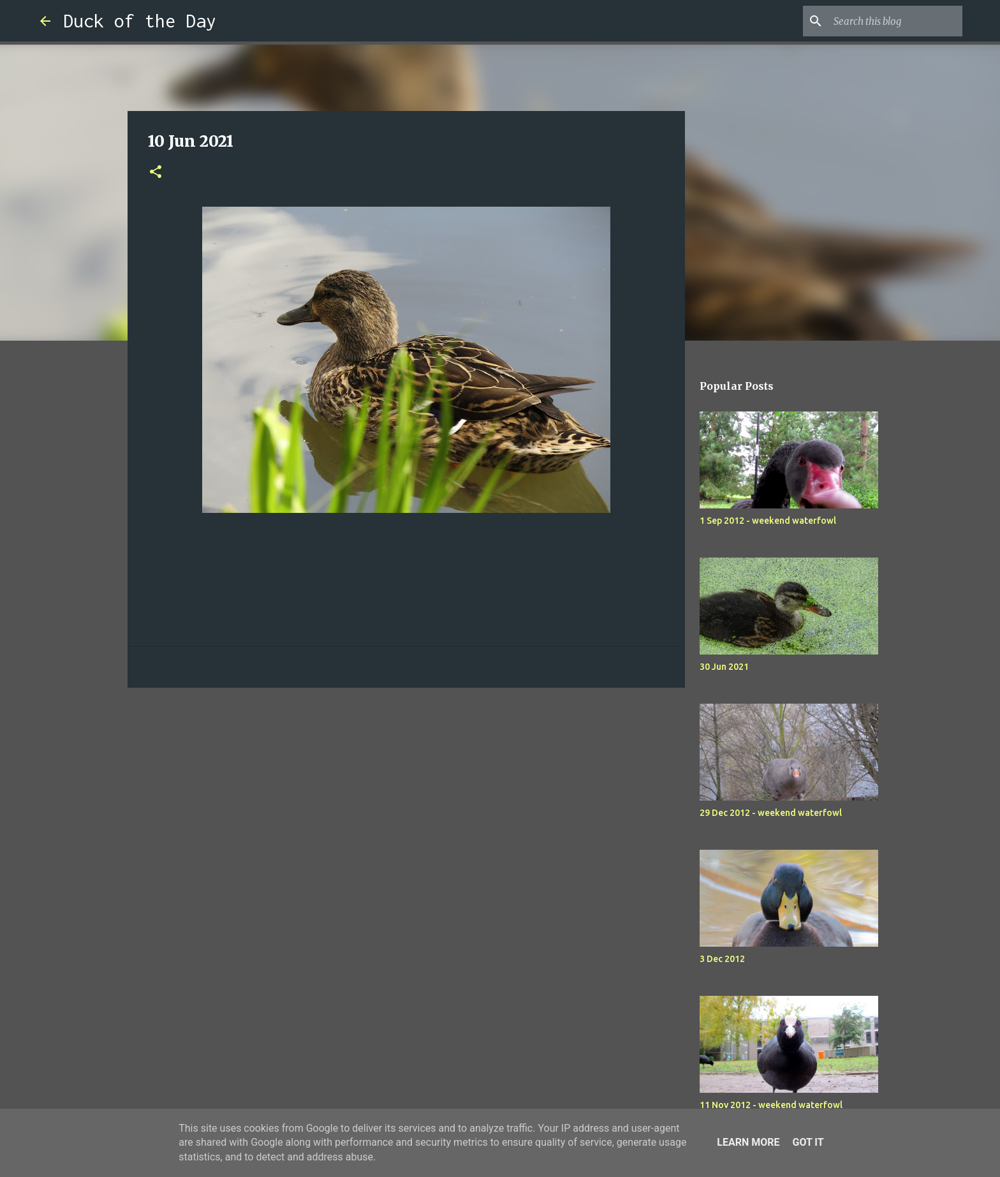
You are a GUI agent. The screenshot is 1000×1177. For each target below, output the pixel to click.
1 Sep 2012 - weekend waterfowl (768, 520)
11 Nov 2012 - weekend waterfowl (771, 1105)
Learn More (748, 1142)
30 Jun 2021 (724, 667)
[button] (155, 172)
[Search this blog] (895, 21)
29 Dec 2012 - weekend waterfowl (771, 813)
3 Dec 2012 (722, 959)
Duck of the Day (139, 20)
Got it (807, 1142)
